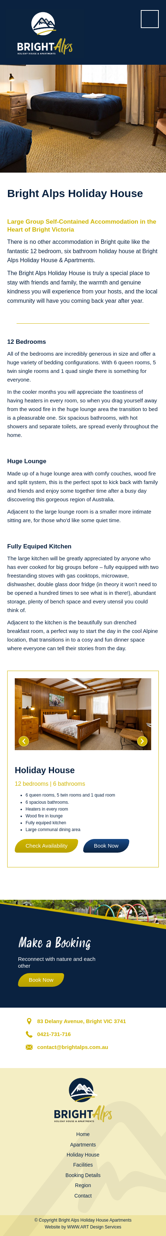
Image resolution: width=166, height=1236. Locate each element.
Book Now (106, 846)
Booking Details (83, 1175)
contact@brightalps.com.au (72, 1047)
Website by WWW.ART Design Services (83, 1227)
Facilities (83, 1165)
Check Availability (46, 846)
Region (83, 1185)
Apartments (83, 1145)
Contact (82, 1196)
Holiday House (83, 1155)
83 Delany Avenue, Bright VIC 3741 (81, 1021)
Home (83, 1134)
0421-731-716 (54, 1034)
